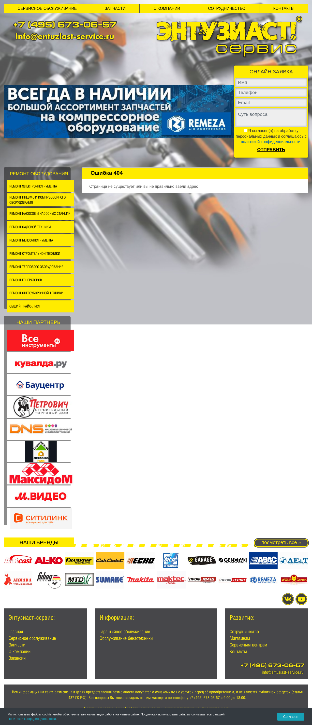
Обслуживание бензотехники (126, 638)
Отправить (271, 149)
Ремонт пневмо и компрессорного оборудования (37, 200)
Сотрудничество (226, 8)
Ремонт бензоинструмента (31, 240)
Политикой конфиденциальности (32, 719)
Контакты (283, 8)
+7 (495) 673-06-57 (65, 25)
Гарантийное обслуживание (125, 631)
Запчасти (115, 8)
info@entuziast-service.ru (64, 36)
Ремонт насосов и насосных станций (40, 213)
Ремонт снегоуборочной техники (36, 293)
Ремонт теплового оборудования (36, 267)
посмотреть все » (281, 542)
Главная (16, 631)
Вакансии (17, 658)
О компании (166, 8)
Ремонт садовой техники (30, 227)
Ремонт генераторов (25, 280)
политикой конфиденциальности (270, 142)
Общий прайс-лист (25, 306)
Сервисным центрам (248, 644)
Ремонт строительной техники (34, 253)
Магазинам (240, 638)
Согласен (290, 717)
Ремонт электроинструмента (33, 186)
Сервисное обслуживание (47, 8)
